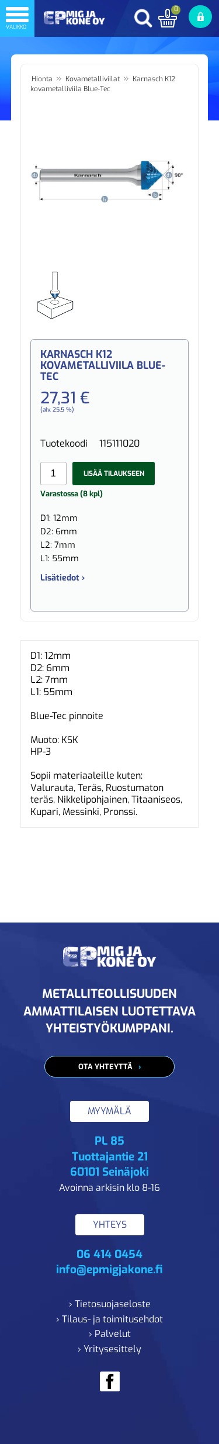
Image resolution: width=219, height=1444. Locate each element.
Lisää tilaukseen (114, 473)
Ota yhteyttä (105, 1067)
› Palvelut (110, 1334)
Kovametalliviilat (92, 79)
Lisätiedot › (62, 577)
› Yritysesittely (109, 1349)
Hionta (42, 79)
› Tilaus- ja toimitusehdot (109, 1319)
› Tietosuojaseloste (110, 1304)
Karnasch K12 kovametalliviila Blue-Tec (102, 84)
